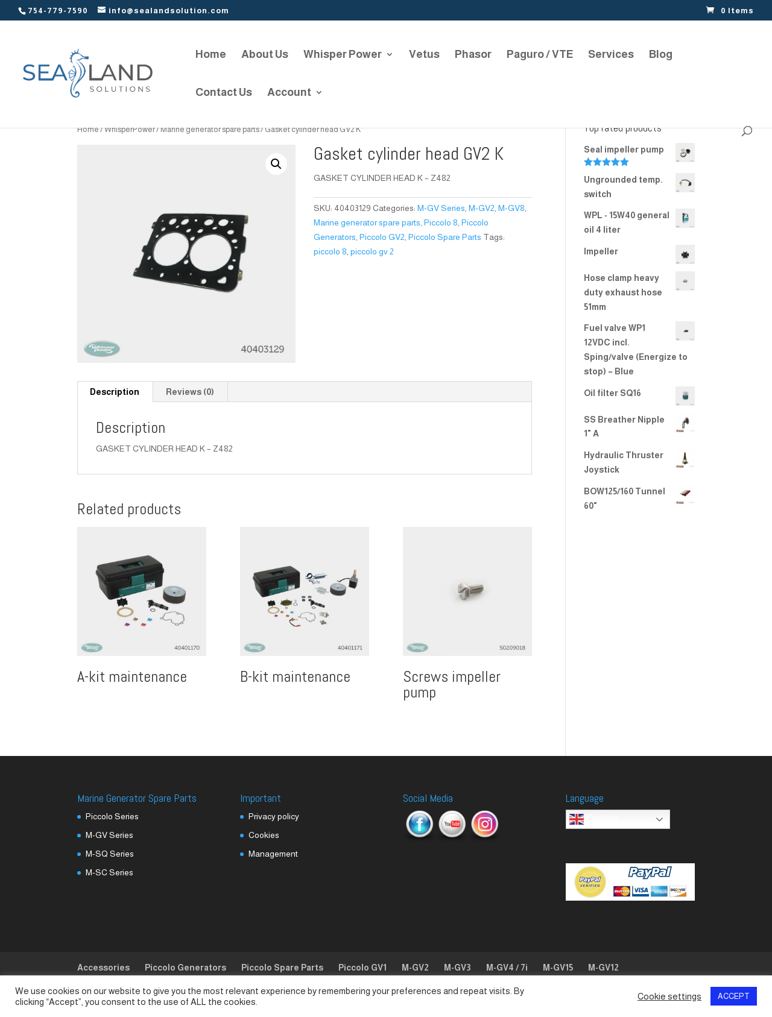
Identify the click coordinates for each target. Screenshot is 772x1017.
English (593, 819)
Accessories (103, 967)
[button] (276, 164)
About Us (264, 55)
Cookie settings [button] (669, 996)
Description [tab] (114, 392)
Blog (660, 55)
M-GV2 (482, 208)
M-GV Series (441, 208)
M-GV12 (603, 967)
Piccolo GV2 (382, 237)
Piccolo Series (112, 816)
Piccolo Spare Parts (444, 237)
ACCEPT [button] (734, 996)
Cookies (263, 835)
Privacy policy (273, 816)
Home (210, 55)
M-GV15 (558, 967)
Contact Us (223, 93)
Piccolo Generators (185, 967)
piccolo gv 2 (372, 251)
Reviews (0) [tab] (190, 392)
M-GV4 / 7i (507, 967)
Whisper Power (342, 55)
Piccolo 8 (441, 222)
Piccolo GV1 (362, 967)
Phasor (473, 55)
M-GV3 (457, 967)
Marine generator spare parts (209, 129)
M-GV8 (511, 208)
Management (273, 853)
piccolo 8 (330, 251)
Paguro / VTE (540, 55)
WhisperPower (129, 129)
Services (611, 55)
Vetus (424, 55)
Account (289, 93)
